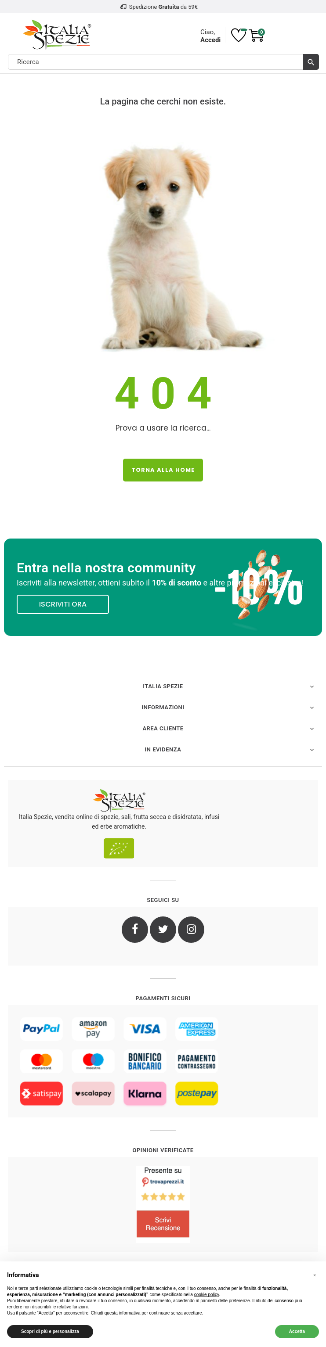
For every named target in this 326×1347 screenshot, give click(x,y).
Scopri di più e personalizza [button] (50, 1331)
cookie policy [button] (206, 1294)
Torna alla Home (163, 470)
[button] (315, 1275)
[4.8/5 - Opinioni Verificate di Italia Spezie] (163, 1204)
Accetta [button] (297, 1331)
